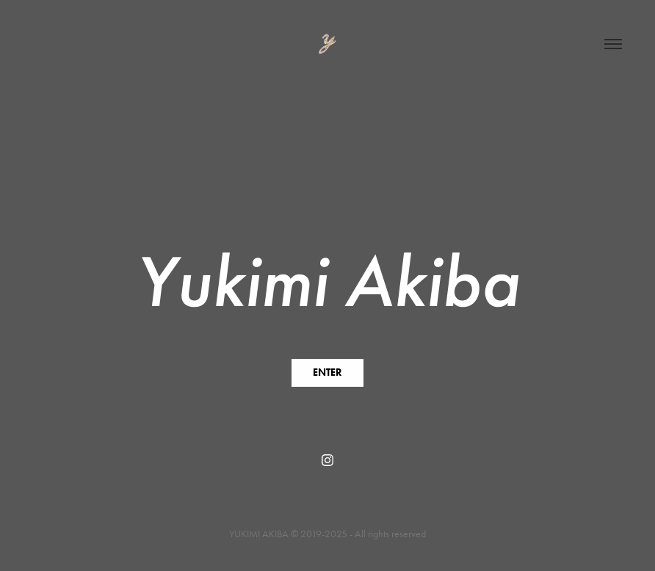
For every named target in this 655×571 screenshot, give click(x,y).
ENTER (327, 372)
